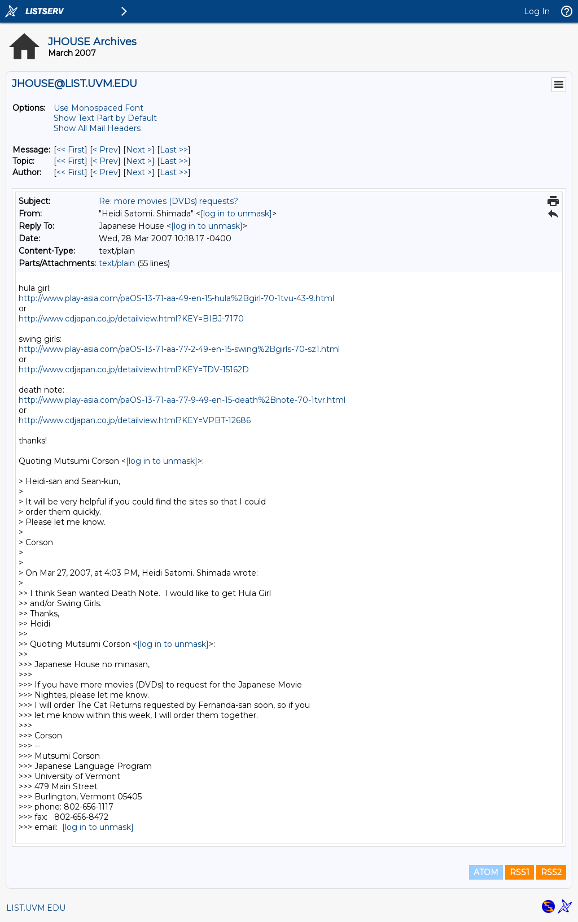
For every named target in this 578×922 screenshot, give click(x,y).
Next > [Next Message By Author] (139, 172)
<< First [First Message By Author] (70, 172)
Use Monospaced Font (98, 108)
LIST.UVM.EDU (35, 908)
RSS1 (519, 872)
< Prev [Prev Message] (105, 150)
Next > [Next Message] (139, 150)
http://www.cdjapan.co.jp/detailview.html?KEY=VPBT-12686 (135, 420)
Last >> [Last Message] (174, 150)
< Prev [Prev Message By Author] (105, 172)
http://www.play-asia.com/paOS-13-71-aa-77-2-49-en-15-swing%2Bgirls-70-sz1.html (179, 349)
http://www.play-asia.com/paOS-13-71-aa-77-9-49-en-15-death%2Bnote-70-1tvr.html (182, 400)
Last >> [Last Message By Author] (174, 172)
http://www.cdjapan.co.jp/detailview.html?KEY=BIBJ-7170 (131, 319)
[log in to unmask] (236, 213)
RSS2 (551, 872)
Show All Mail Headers (97, 128)
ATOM (486, 872)
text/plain (117, 263)
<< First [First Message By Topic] (70, 161)
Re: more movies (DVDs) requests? (168, 201)
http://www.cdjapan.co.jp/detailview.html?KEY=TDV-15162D (134, 369)
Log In (537, 11)
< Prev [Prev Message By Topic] (105, 161)
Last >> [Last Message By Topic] (174, 161)
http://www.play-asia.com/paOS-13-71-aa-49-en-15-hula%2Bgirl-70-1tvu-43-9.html (176, 298)
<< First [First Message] (70, 150)
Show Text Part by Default (105, 118)
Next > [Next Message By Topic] (139, 161)
